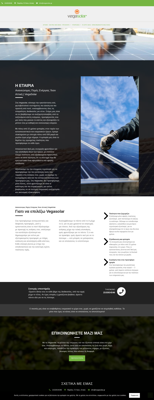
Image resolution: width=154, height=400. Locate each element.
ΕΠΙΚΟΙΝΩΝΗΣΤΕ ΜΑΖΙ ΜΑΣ (101, 25)
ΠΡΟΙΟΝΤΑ (66, 25)
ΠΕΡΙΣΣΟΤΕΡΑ (77, 358)
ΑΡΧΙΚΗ (45, 25)
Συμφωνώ (134, 395)
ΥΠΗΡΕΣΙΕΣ (76, 25)
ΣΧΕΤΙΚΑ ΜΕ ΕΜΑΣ (55, 25)
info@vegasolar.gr (45, 3)
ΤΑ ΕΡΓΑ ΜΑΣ (86, 25)
